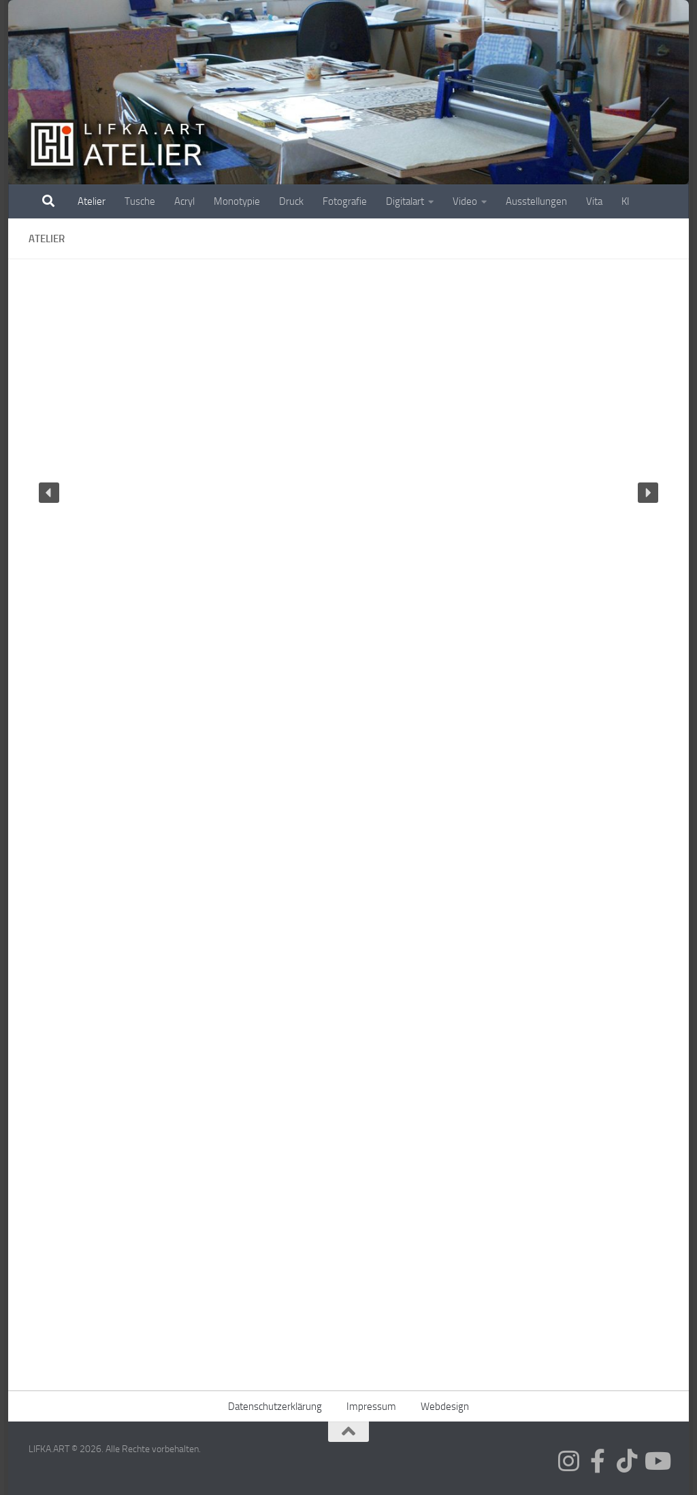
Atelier (92, 201)
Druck (291, 201)
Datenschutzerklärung (275, 1406)
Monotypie (237, 201)
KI (625, 201)
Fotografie (345, 201)
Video (465, 201)
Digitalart (405, 201)
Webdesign (445, 1406)
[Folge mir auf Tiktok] (627, 1461)
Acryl (184, 201)
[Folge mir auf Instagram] (569, 1461)
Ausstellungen (536, 201)
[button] (49, 492)
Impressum (371, 1406)
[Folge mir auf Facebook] (598, 1461)
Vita (594, 201)
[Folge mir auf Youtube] (656, 1461)
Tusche (140, 201)
